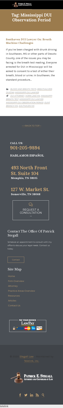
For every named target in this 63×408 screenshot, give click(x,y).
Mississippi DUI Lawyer (27, 92)
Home (11, 276)
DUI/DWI (10, 92)
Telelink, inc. (31, 360)
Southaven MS (26, 106)
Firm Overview (16, 281)
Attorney (13, 286)
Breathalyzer (44, 89)
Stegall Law (27, 356)
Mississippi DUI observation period (24, 102)
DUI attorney (17, 96)
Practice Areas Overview (21, 290)
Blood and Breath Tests (23, 89)
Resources (14, 295)
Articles (12, 300)
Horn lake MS (32, 96)
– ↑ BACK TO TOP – (31, 125)
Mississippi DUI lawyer (31, 99)
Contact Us (14, 305)
